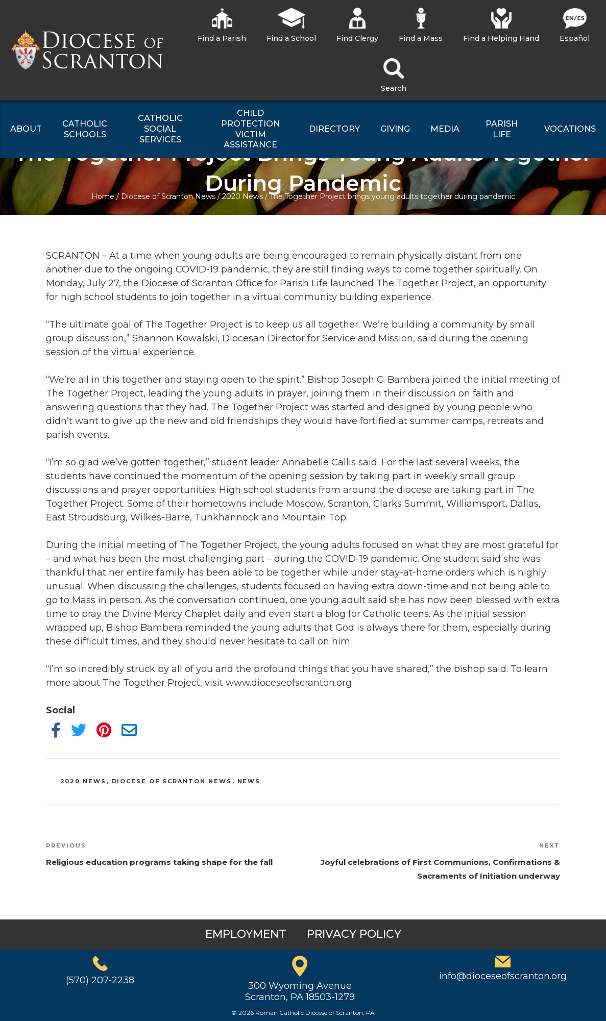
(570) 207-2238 (100, 980)
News (249, 781)
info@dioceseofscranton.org (503, 976)
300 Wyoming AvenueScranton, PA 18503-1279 (300, 991)
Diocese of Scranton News (168, 196)
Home (102, 196)
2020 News (242, 196)
